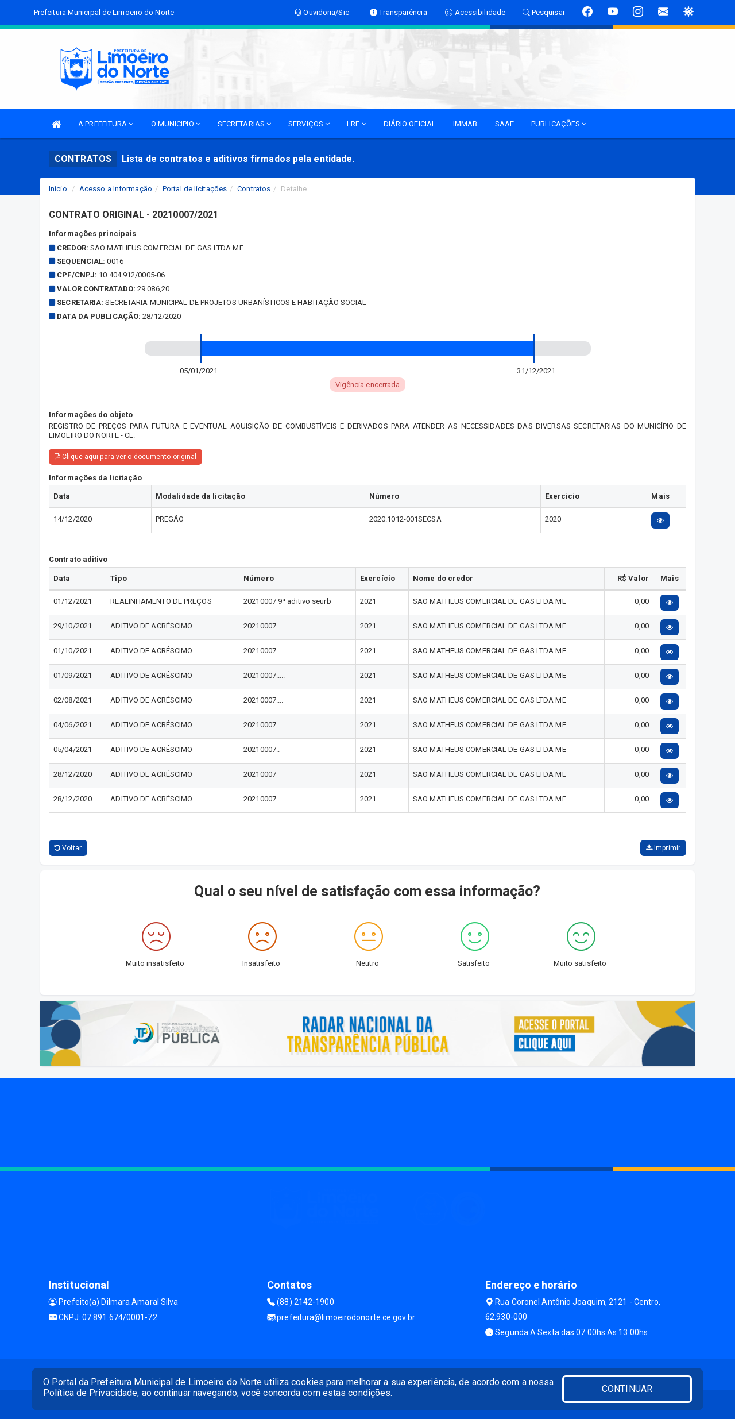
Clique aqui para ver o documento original (125, 457)
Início (58, 188)
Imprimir (663, 848)
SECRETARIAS (244, 123)
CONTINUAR (627, 1388)
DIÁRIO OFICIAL (410, 123)
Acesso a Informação (115, 188)
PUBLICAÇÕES (558, 123)
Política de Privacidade (90, 1392)
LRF (356, 123)
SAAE (504, 123)
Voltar (68, 848)
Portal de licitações (195, 188)
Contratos (253, 188)
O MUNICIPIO (175, 123)
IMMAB (465, 123)
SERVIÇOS (309, 123)
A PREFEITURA (105, 123)
